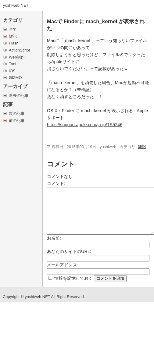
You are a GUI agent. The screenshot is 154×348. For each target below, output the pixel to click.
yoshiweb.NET (16, 5)
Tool (12, 64)
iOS (12, 71)
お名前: (54, 238)
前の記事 (17, 120)
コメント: (56, 183)
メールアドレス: (62, 264)
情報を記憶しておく (73, 278)
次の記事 (17, 113)
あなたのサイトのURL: (69, 251)
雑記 (13, 36)
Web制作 (17, 57)
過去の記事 (19, 95)
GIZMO (15, 77)
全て (13, 29)
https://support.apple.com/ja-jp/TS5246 (84, 124)
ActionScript (19, 50)
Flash (14, 43)
